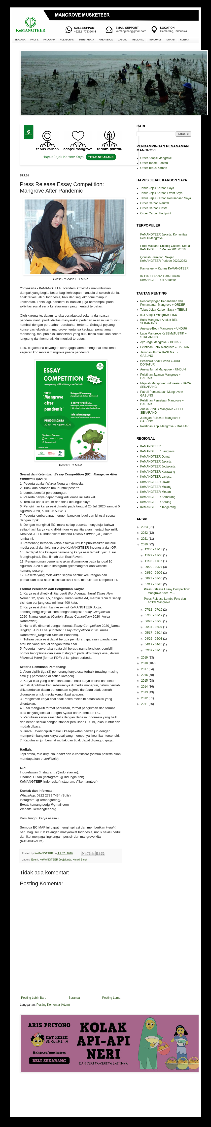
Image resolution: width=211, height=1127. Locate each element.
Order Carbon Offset (153, 208)
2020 (145, 544)
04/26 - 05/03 (154, 638)
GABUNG (122, 39)
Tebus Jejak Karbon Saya (157, 188)
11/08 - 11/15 (154, 561)
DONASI (171, 39)
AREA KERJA (106, 39)
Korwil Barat (80, 859)
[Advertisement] (71, 1094)
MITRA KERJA (86, 39)
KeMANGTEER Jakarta (155, 461)
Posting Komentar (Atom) (53, 1004)
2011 (145, 704)
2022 (145, 532)
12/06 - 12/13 (154, 549)
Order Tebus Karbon (153, 168)
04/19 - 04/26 (154, 644)
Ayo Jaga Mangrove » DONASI (160, 342)
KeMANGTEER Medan (155, 492)
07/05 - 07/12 (154, 615)
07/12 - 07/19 (154, 609)
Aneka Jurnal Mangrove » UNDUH (163, 369)
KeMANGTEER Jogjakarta (55, 859)
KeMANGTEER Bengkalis (157, 451)
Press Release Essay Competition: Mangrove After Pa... (167, 591)
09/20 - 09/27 (154, 567)
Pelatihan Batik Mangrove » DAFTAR (164, 347)
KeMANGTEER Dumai (155, 456)
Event (34, 859)
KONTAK (184, 39)
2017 (145, 669)
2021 (145, 538)
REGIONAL (138, 39)
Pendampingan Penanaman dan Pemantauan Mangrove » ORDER (162, 302)
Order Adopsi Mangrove (156, 158)
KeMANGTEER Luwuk (155, 482)
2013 (145, 692)
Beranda (74, 997)
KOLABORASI (67, 39)
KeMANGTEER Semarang (157, 497)
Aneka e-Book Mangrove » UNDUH (163, 328)
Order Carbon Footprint (155, 213)
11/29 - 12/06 (154, 555)
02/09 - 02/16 (154, 650)
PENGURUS (155, 39)
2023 (145, 527)
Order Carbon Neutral (154, 203)
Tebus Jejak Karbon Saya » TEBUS (163, 309)
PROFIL (35, 39)
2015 (145, 680)
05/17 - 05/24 (154, 632)
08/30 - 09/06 (154, 572)
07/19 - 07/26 (154, 584)
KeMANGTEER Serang (155, 502)
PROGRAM (49, 39)
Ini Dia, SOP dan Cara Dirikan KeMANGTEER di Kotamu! (160, 277)
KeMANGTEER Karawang (157, 471)
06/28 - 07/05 (154, 621)
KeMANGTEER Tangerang (158, 507)
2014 (145, 686)
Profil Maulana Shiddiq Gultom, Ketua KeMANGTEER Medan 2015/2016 (165, 247)
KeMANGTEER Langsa (155, 476)
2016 (145, 675)
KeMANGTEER (150, 446)
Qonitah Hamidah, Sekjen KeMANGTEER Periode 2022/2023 (163, 259)
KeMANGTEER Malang (155, 487)
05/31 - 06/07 (154, 627)
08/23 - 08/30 (154, 578)
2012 (145, 698)
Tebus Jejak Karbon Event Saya (161, 193)
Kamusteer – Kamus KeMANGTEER (164, 268)
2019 (145, 657)
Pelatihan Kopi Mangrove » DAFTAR (164, 426)
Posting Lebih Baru (33, 997)
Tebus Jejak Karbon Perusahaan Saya (165, 198)
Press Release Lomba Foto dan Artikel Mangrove (165, 600)
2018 (145, 663)
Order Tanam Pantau (154, 163)
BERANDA (20, 39)
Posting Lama (111, 997)
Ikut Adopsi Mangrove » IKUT (159, 315)
